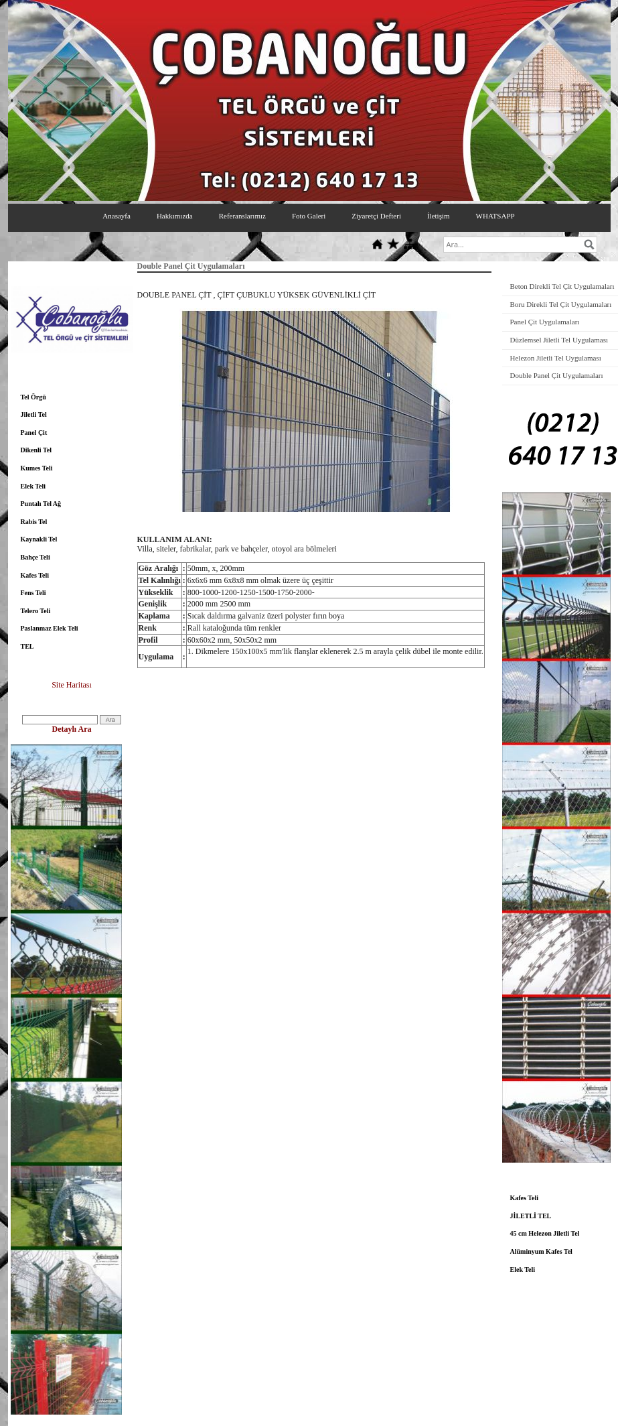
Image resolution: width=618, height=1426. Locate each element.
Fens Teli (33, 592)
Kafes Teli (35, 575)
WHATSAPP (495, 216)
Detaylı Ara (72, 729)
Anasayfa (116, 216)
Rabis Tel (34, 521)
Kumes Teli (37, 468)
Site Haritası (72, 685)
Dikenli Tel (36, 450)
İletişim (438, 216)
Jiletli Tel (34, 414)
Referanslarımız (242, 216)
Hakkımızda (175, 216)
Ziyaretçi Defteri (376, 216)
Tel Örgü (33, 397)
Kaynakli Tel (39, 539)
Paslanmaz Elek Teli (49, 628)
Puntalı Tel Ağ (41, 503)
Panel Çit (34, 432)
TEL (27, 646)
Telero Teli (36, 610)
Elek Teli (33, 486)
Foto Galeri (308, 216)
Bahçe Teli (35, 557)
